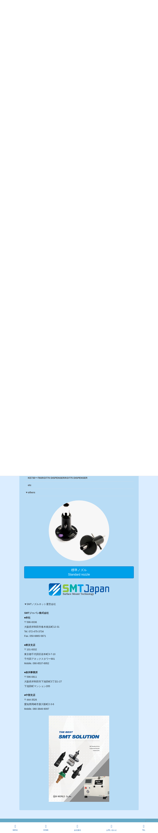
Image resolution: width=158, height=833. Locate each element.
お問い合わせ (111, 828)
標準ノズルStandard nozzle (79, 572)
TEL (143, 828)
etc (29, 485)
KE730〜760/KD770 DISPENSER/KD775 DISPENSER (57, 477)
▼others (30, 492)
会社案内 (77, 828)
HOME (45, 828)
